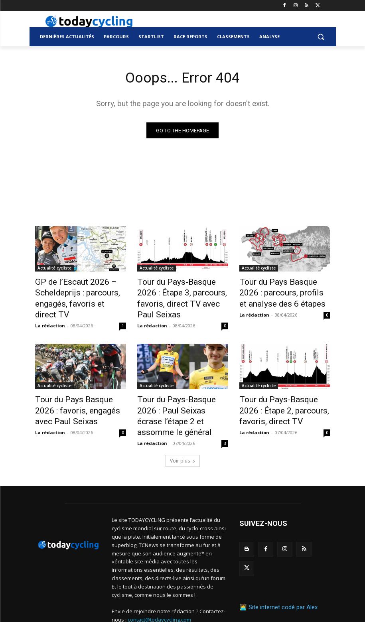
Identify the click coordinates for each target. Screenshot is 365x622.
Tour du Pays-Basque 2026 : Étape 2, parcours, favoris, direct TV (281, 392)
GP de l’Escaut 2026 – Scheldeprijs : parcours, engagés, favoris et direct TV (78, 291)
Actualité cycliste (54, 269)
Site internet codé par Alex (283, 554)
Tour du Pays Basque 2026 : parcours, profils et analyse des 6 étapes (281, 291)
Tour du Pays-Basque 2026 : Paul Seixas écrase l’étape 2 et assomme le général (182, 392)
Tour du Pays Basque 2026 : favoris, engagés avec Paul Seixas (76, 392)
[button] (321, 37)
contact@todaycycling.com (159, 587)
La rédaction (50, 310)
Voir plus (182, 428)
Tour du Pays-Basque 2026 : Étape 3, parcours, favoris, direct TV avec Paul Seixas (179, 291)
